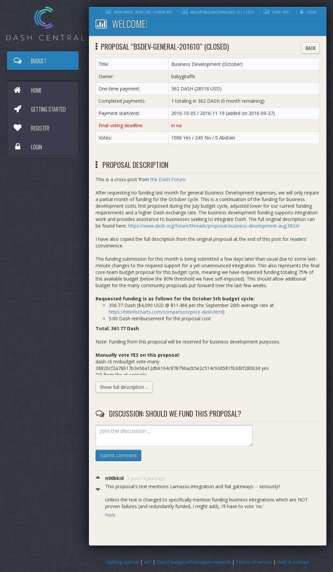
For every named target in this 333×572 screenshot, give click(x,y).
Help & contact (293, 562)
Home (27, 90)
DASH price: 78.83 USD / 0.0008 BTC (138, 12)
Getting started (39, 109)
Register (30, 128)
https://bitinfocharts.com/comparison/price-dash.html (166, 312)
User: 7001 (277, 12)
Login (27, 146)
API (147, 562)
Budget (29, 60)
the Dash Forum (168, 179)
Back (310, 47)
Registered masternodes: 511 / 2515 (218, 12)
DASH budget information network (193, 562)
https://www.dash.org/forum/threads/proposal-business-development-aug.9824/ (214, 226)
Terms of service (254, 562)
